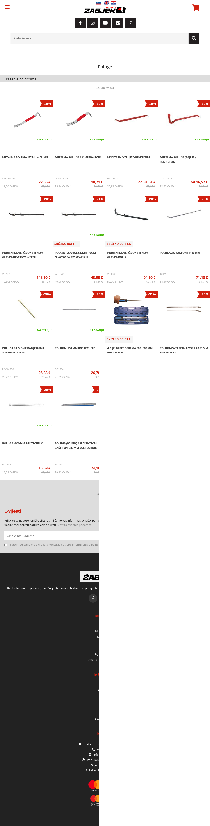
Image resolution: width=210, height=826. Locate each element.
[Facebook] (80, 23)
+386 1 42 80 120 (105, 749)
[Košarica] (195, 7)
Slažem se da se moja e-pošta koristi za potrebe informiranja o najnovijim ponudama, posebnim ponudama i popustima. (88, 545)
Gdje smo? (105, 690)
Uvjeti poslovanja (105, 654)
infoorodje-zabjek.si (108, 755)
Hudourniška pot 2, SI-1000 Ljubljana (105, 744)
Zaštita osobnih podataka (74, 525)
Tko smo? (105, 684)
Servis (105, 707)
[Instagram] (92, 23)
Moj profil (105, 625)
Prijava (105, 643)
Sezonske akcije (105, 719)
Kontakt (105, 696)
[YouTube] (105, 23)
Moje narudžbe (105, 631)
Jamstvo (105, 701)
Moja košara (105, 637)
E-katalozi (105, 713)
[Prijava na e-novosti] (201, 535)
